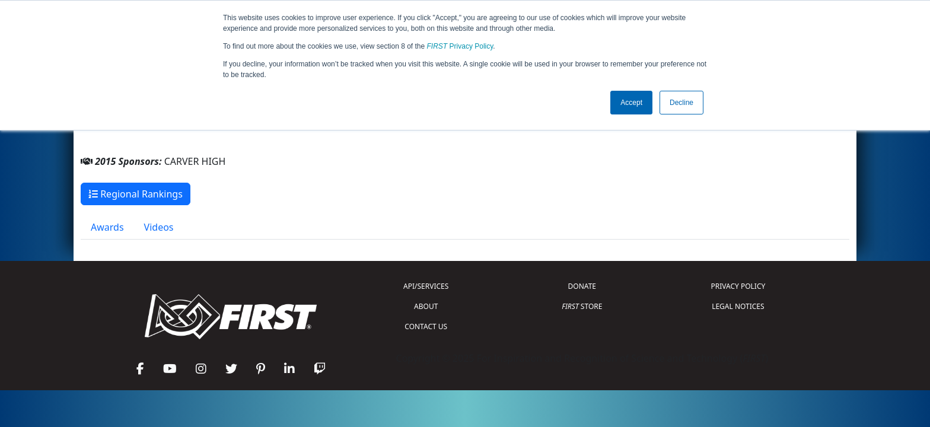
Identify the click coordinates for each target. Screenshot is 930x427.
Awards (107, 227)
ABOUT (426, 306)
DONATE (582, 286)
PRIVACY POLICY (738, 286)
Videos (159, 227)
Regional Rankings (135, 193)
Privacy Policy (460, 46)
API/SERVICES (425, 286)
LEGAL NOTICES (738, 306)
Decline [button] (681, 102)
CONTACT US (426, 326)
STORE (582, 306)
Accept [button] (631, 102)
